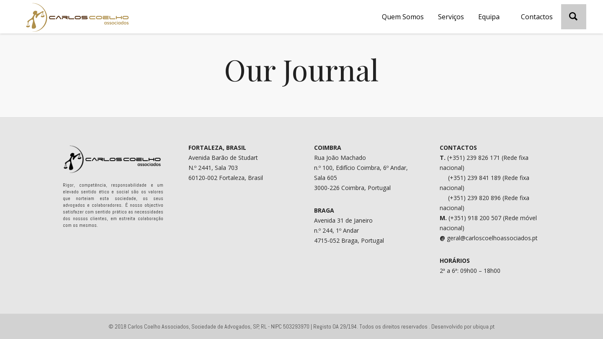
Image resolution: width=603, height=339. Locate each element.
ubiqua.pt (484, 326)
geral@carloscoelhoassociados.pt (492, 238)
